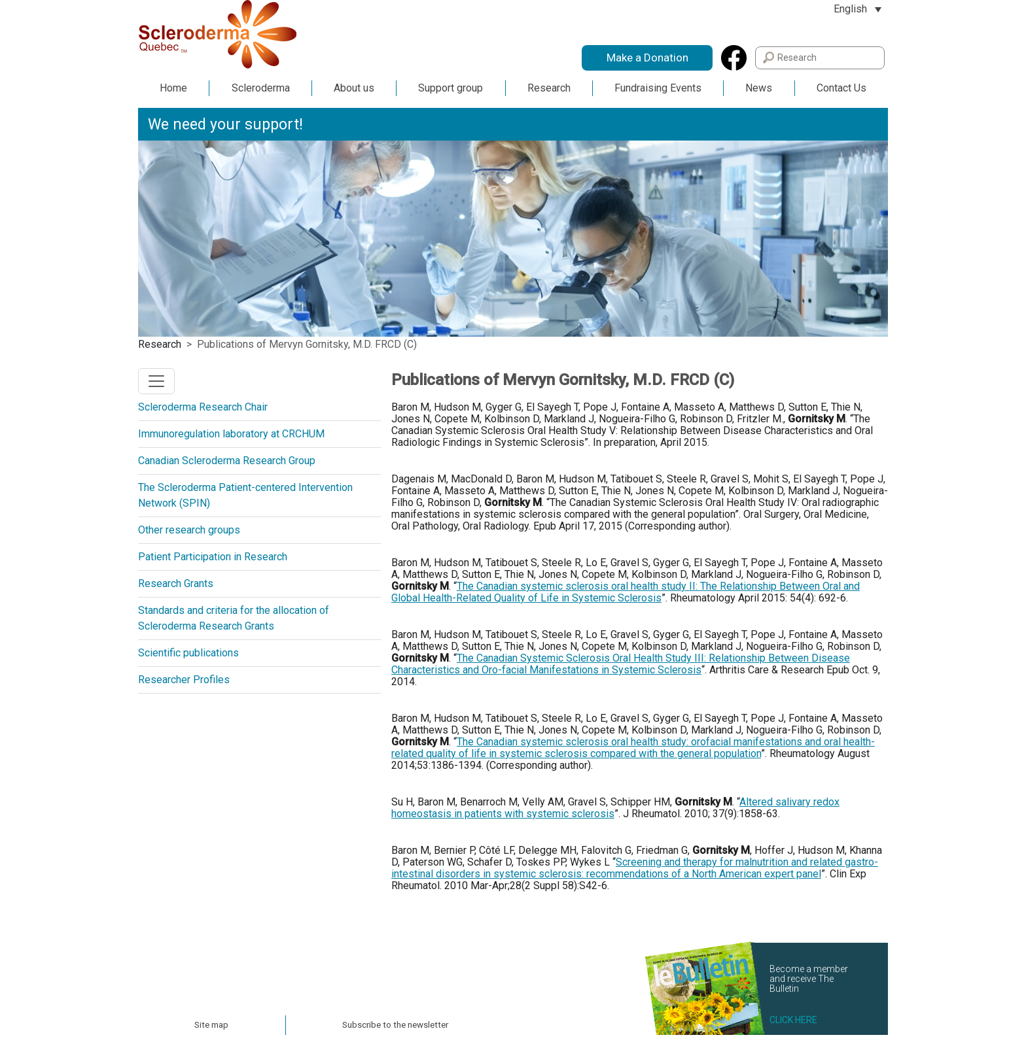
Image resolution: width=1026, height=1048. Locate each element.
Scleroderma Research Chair (203, 407)
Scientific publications (188, 653)
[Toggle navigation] (156, 381)
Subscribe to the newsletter (395, 1025)
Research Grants (175, 583)
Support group (450, 88)
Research (549, 88)
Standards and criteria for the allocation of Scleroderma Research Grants (233, 618)
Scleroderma (261, 88)
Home (173, 88)
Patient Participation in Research (212, 556)
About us (354, 88)
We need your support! (225, 124)
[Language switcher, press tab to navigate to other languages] (857, 9)
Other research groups (189, 530)
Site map (211, 1025)
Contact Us (841, 88)
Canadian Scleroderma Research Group (226, 460)
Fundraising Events (657, 88)
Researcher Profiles (184, 679)
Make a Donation (647, 57)
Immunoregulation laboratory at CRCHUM (231, 434)
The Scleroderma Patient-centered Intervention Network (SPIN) (245, 495)
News (758, 88)
